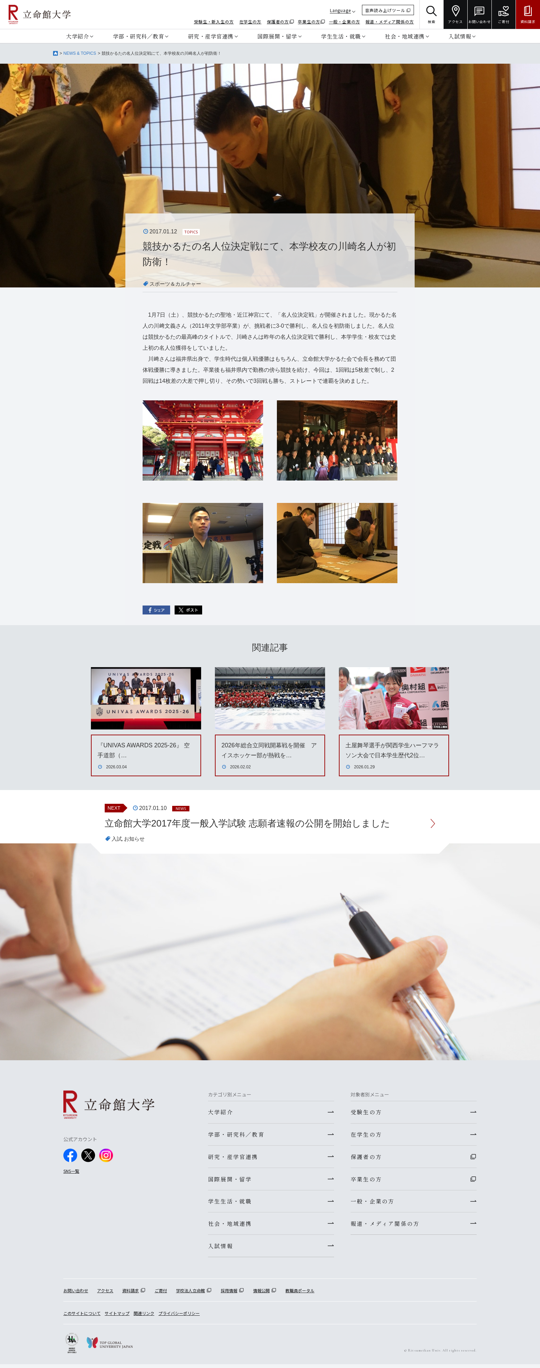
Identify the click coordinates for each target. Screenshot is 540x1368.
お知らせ (136, 839)
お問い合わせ (75, 1294)
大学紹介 (77, 36)
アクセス (105, 1294)
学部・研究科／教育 (138, 36)
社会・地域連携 (405, 36)
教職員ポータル (299, 1294)
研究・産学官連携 (210, 36)
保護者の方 (278, 21)
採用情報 (229, 1294)
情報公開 (261, 1294)
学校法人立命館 (190, 1294)
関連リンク (144, 1317)
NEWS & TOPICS (79, 53)
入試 (117, 839)
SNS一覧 (71, 1171)
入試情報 (459, 36)
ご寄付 (161, 1294)
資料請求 (130, 1294)
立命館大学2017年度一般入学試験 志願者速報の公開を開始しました (253, 823)
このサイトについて (82, 1317)
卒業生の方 (309, 21)
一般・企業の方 (344, 21)
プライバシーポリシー (179, 1317)
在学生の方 (250, 21)
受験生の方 (366, 1112)
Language (340, 10)
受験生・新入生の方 (214, 21)
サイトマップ (117, 1317)
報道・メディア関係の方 (389, 21)
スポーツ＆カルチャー (177, 284)
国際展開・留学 (277, 36)
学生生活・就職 (341, 36)
